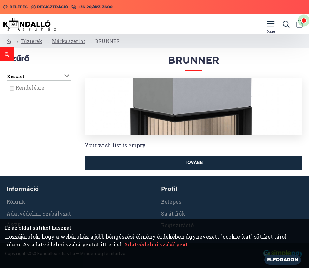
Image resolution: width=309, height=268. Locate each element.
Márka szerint (68, 41)
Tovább (194, 163)
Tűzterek (31, 41)
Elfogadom (282, 260)
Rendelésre (29, 87)
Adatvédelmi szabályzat (156, 244)
